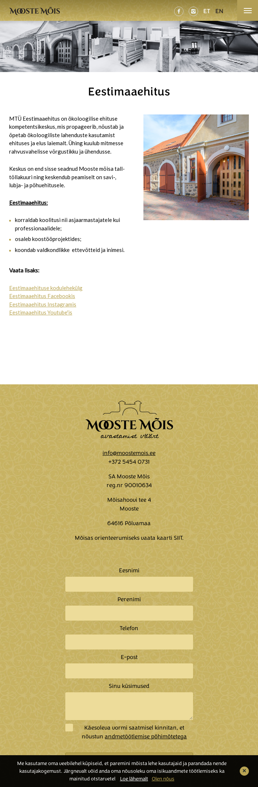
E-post (129, 657)
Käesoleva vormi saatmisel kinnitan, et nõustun (134, 732)
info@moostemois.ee (129, 453)
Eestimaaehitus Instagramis (42, 304)
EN (219, 11)
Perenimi (129, 599)
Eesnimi (129, 570)
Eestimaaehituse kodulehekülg (45, 288)
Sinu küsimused (129, 686)
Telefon (129, 628)
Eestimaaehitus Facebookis (42, 296)
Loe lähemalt (134, 778)
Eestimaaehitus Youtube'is (40, 312)
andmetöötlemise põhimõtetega (146, 737)
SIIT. (179, 538)
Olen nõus (163, 778)
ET (206, 11)
